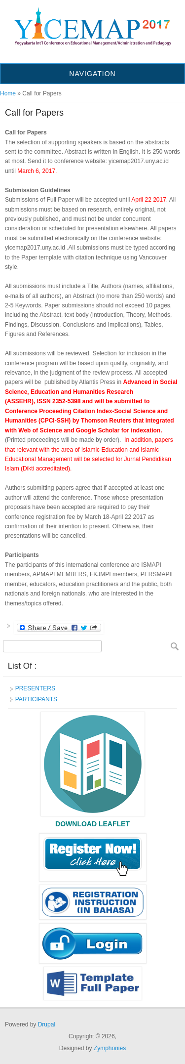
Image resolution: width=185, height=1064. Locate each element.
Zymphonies (110, 1048)
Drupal (46, 1024)
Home (8, 93)
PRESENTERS (35, 688)
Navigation (92, 74)
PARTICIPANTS (36, 699)
